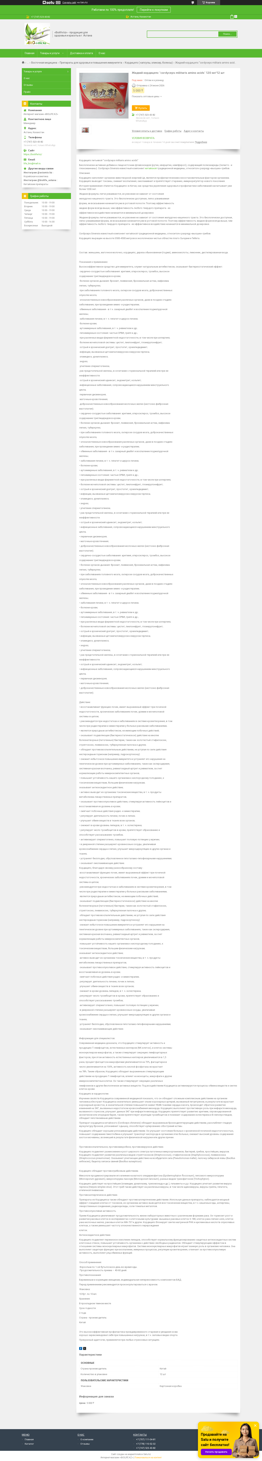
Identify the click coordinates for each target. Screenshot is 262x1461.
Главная (29, 53)
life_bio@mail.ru (32, 163)
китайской (151, 168)
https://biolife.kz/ (33, 154)
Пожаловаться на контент (148, 1457)
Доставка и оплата (81, 53)
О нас (102, 53)
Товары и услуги (49, 53)
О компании (86, 1439)
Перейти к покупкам (154, 9)
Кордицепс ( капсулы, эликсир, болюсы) (149, 62)
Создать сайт (69, 2)
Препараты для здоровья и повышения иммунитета (91, 62)
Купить (142, 107)
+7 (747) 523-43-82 (146, 1448)
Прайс (27, 91)
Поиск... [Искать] (227, 34)
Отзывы (28, 85)
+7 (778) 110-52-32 (146, 1443)
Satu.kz (147, 1454)
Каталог (29, 1443)
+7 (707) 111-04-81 (146, 1439)
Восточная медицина (44, 62)
